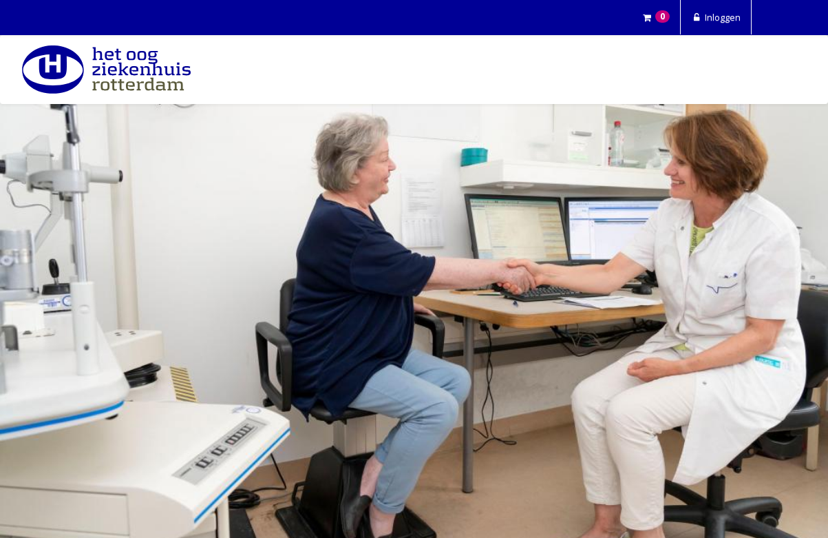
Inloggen (716, 17)
